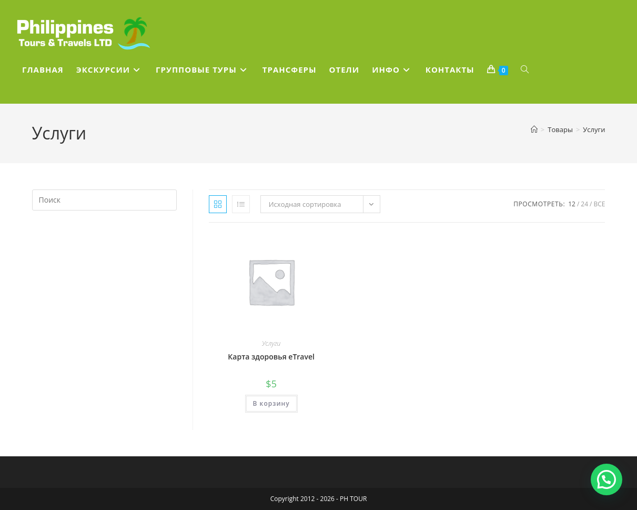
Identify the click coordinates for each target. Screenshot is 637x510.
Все (599, 203)
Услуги (594, 129)
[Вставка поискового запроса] (104, 200)
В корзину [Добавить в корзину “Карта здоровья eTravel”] (271, 403)
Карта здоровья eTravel (271, 357)
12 (571, 203)
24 (584, 203)
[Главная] (534, 129)
